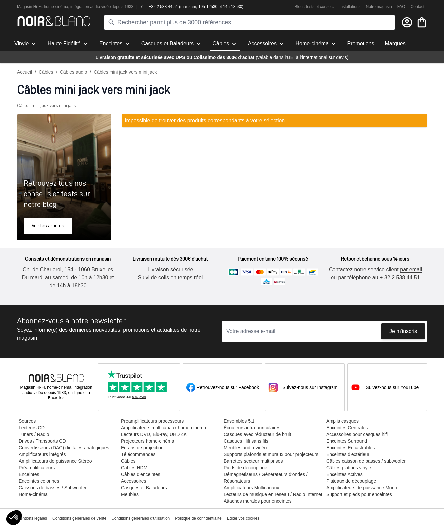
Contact (417, 6)
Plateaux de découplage (351, 481)
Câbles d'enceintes (140, 474)
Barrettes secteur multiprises (252, 461)
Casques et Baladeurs (144, 487)
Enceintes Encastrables (350, 447)
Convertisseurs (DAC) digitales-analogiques (63, 447)
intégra (76, 6)
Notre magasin (379, 6)
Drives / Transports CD (42, 441)
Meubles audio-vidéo (244, 447)
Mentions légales (32, 518)
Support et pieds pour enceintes (359, 494)
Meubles (129, 494)
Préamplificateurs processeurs (152, 421)
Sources (26, 421)
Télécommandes (138, 454)
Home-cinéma (32, 494)
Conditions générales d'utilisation (140, 518)
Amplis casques (342, 421)
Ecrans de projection (142, 447)
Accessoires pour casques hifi (356, 434)
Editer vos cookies (243, 518)
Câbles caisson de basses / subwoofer (365, 461)
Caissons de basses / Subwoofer (52, 487)
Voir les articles (48, 225)
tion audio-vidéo (97, 6)
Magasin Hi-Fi (29, 6)
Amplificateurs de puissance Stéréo (54, 461)
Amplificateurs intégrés (42, 454)
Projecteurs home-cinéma (147, 441)
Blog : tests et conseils (314, 6)
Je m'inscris (403, 331)
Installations (349, 6)
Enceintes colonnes (38, 481)
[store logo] (54, 21)
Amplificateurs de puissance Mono (361, 487)
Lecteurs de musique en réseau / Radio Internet (272, 494)
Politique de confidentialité (198, 518)
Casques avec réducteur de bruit (257, 434)
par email (411, 269)
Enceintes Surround (346, 441)
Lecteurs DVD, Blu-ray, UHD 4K (153, 434)
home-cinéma (56, 6)
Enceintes (28, 474)
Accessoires (133, 481)
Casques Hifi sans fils (245, 441)
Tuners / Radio (33, 434)
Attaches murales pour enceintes (257, 501)
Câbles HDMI (134, 467)
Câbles (46, 72)
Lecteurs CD (31, 427)
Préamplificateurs (36, 467)
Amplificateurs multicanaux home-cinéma (163, 427)
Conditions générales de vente (79, 518)
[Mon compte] (407, 22)
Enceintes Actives (344, 474)
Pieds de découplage (245, 467)
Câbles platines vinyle (348, 467)
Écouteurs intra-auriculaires (251, 427)
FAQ (401, 6)
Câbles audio (73, 72)
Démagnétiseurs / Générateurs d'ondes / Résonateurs (265, 478)
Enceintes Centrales (346, 427)
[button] (14, 518)
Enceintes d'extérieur (347, 454)
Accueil (24, 72)
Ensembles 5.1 (238, 421)
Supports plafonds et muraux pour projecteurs (270, 454)
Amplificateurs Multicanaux (251, 487)
